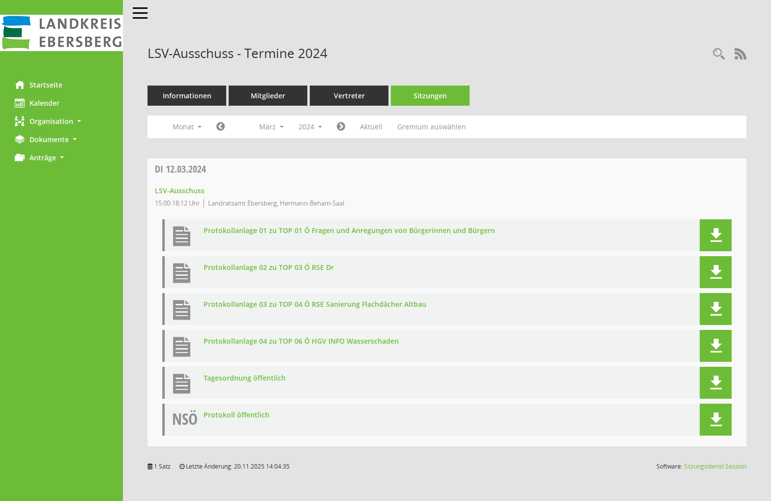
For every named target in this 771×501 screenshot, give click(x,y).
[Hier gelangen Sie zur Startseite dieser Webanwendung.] (61, 33)
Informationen (187, 95)
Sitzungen (430, 95)
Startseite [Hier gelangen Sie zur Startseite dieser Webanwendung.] (38, 84)
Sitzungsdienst (715, 466)
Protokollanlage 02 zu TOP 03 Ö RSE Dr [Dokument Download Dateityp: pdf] (269, 268)
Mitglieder (268, 95)
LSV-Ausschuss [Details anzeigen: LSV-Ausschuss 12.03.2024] (180, 190)
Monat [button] (187, 126)
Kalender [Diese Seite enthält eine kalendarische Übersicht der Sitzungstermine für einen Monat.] (37, 103)
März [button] (271, 126)
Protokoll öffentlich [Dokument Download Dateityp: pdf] (236, 415)
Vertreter (349, 95)
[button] (61, 121)
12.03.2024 (180, 169)
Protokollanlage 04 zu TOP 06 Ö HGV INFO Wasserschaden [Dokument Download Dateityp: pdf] (301, 341)
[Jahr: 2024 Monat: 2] (220, 127)
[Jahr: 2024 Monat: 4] (341, 127)
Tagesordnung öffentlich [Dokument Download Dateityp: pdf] (245, 378)
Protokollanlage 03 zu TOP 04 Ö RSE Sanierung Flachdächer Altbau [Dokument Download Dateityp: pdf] (315, 304)
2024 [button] (310, 126)
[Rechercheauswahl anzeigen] (719, 54)
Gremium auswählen (431, 126)
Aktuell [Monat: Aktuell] (371, 126)
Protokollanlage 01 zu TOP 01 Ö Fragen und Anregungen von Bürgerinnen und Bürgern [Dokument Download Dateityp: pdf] (349, 231)
